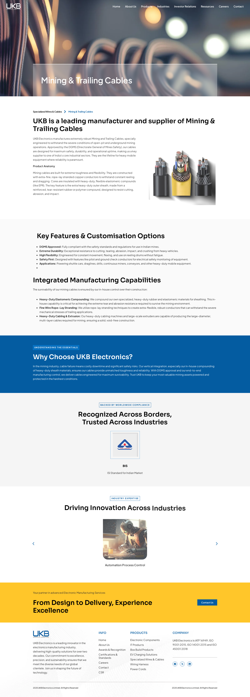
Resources (207, 6)
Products (146, 6)
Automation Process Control (125, 565)
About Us (130, 6)
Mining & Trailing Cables (80, 111)
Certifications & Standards (108, 656)
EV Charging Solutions (143, 654)
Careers (224, 6)
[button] (33, 544)
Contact (239, 6)
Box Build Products (141, 649)
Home (116, 6)
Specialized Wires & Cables (47, 111)
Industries (163, 6)
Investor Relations (185, 6)
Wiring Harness (139, 664)
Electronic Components (145, 640)
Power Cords (138, 669)
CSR (101, 672)
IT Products (137, 644)
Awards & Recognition (112, 649)
